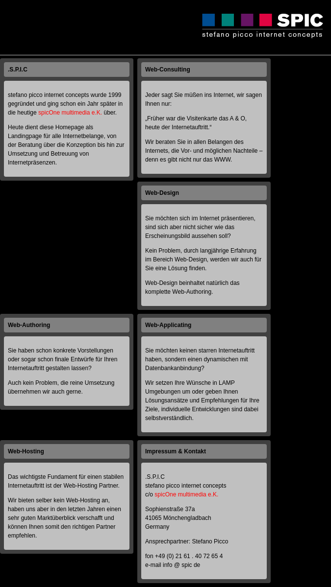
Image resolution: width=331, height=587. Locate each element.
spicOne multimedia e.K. (70, 112)
